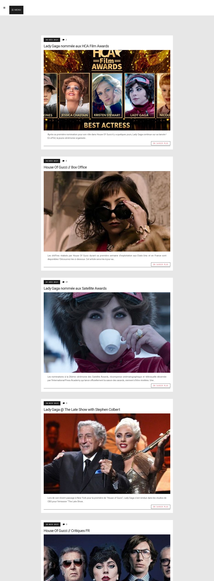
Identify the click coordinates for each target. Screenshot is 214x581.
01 (67, 282)
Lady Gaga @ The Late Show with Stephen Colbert (82, 409)
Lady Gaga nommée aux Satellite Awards (75, 288)
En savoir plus (160, 143)
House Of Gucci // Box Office (65, 167)
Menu (17, 10)
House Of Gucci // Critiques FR (67, 531)
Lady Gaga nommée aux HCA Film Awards (76, 46)
